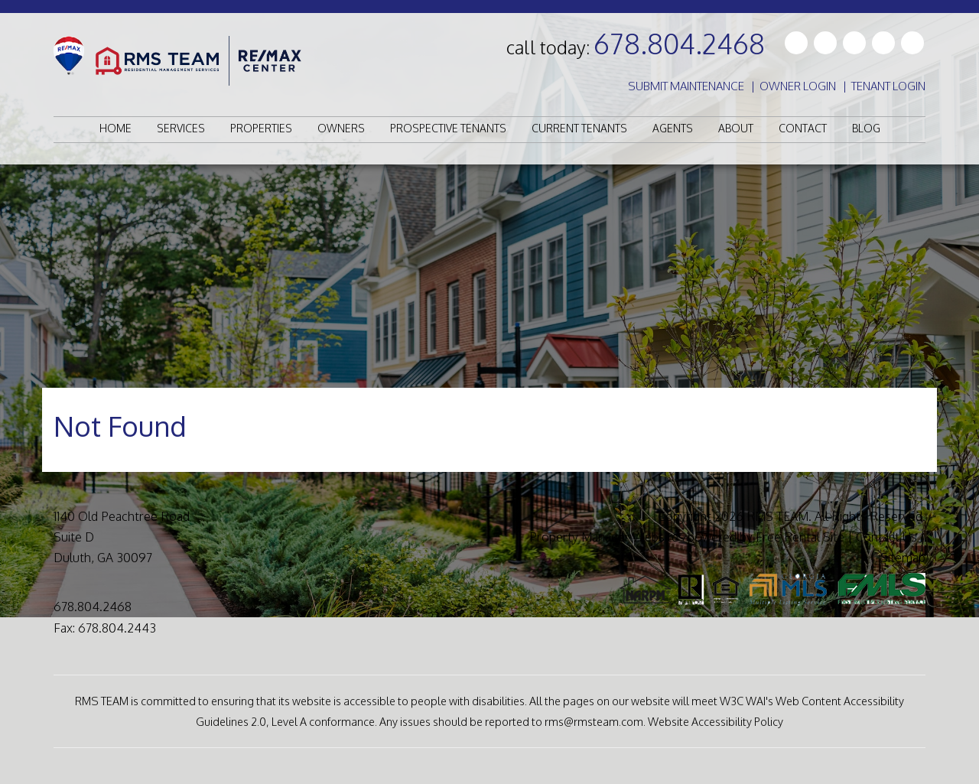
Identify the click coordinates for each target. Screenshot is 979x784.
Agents (672, 128)
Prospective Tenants (448, 128)
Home (115, 128)
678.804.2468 (679, 43)
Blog (866, 128)
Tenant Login (888, 86)
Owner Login (797, 86)
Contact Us (886, 537)
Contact (803, 128)
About (735, 128)
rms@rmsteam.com (594, 721)
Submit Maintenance (686, 86)
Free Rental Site (800, 537)
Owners (341, 128)
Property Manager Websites (607, 537)
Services (181, 128)
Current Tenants (579, 128)
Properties (261, 128)
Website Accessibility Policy (715, 721)
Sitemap (902, 557)
